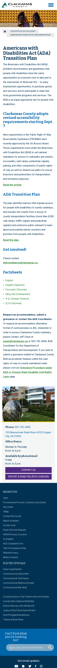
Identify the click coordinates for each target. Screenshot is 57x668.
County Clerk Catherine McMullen (18, 601)
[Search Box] (30, 647)
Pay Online (8, 507)
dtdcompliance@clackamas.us (20, 262)
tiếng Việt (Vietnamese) (17, 294)
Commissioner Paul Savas (16, 578)
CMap (6, 511)
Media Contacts (10, 557)
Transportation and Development (23, 31)
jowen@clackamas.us (15, 341)
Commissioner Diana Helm (16, 574)
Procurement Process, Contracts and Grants (24, 502)
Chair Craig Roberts (12, 569)
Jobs (5, 498)
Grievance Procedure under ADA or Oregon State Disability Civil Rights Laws (27, 372)
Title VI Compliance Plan (14, 548)
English (9, 280)
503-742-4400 (22, 427)
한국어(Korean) (13, 303)
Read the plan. (11, 240)
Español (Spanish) (14, 285)
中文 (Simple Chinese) (17, 298)
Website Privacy (10, 553)
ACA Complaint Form (13, 543)
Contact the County (12, 516)
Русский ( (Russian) (16, 289)
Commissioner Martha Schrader (18, 583)
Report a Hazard (11, 521)
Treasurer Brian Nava (13, 619)
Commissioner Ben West (15, 587)
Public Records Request (14, 530)
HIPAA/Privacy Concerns (15, 534)
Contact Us (28, 469)
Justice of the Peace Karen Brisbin (19, 610)
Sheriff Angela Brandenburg (16, 615)
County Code (9, 525)
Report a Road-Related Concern (28, 476)
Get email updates (29, 660)
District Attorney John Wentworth (19, 606)
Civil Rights (8, 539)
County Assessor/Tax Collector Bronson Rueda (26, 596)
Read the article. (12, 184)
